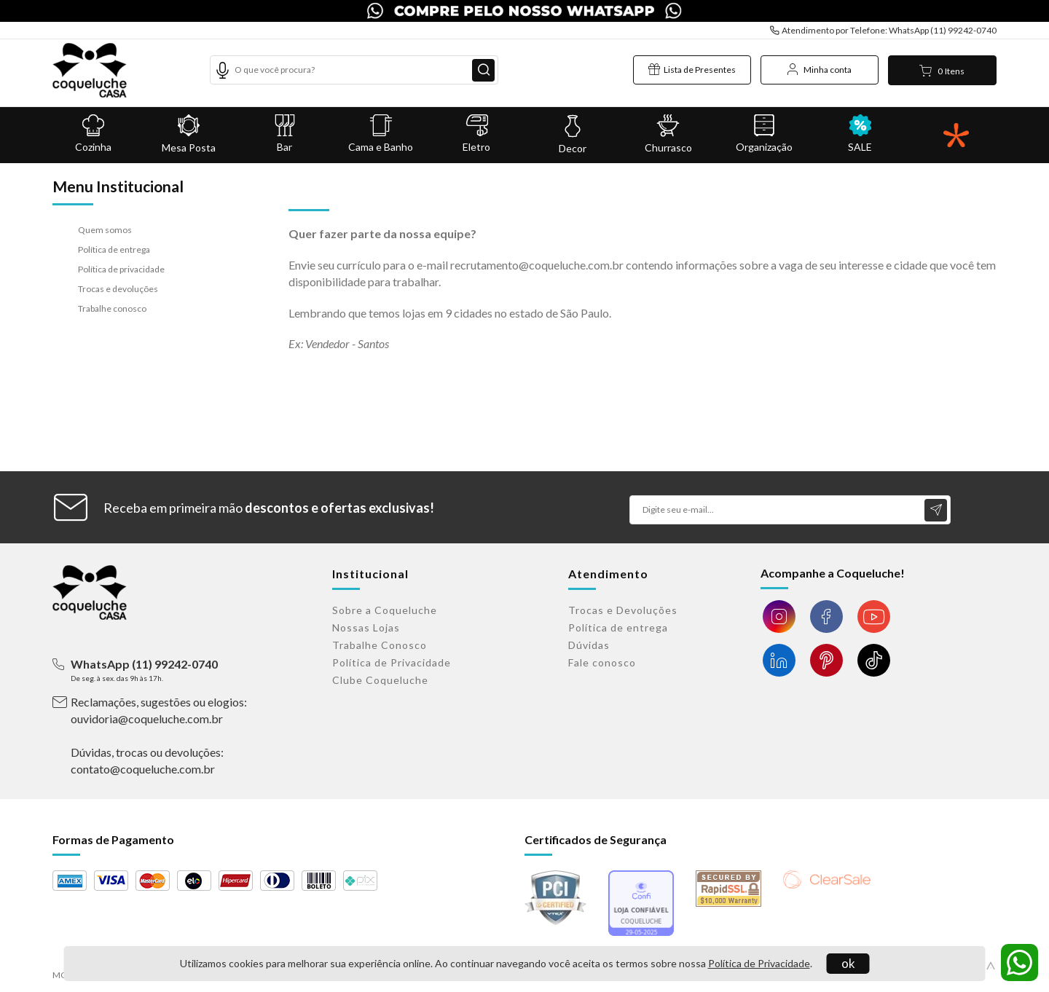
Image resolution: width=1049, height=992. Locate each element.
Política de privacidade (121, 269)
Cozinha (93, 133)
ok (848, 963)
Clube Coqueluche (380, 680)
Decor (572, 134)
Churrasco (669, 134)
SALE (860, 133)
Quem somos (105, 229)
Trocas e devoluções (118, 288)
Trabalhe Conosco (379, 645)
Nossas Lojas (366, 627)
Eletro (476, 133)
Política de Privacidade (759, 963)
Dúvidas (589, 645)
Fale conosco (602, 662)
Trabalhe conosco (112, 308)
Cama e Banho (381, 133)
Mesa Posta (189, 134)
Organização (764, 133)
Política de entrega (114, 249)
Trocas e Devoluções (622, 610)
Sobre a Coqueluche (384, 610)
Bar (285, 133)
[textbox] (354, 69)
